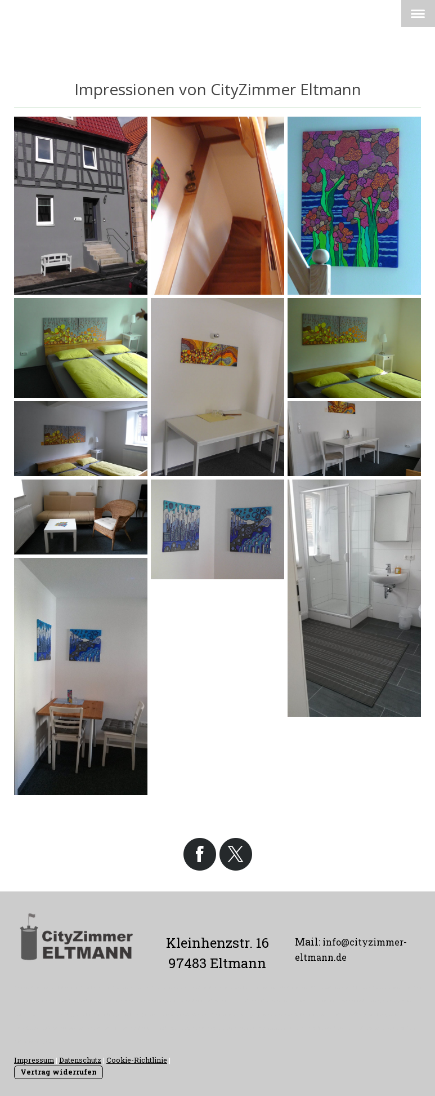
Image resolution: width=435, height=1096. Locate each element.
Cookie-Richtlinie (136, 1059)
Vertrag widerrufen (58, 1071)
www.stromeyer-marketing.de (303, 1028)
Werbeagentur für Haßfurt (384, 1028)
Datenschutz (80, 1059)
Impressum (34, 1059)
